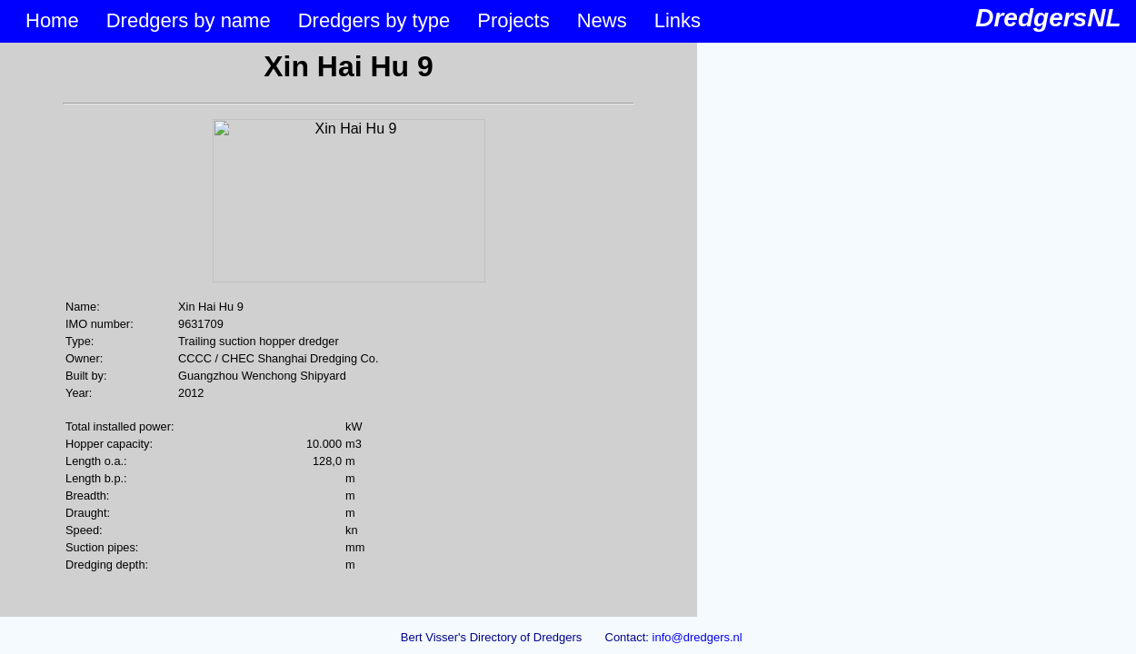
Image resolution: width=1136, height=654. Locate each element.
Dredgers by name (188, 20)
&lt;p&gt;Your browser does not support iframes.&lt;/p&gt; (348, 330)
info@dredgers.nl (697, 637)
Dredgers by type (374, 20)
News (602, 20)
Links (677, 20)
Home (52, 20)
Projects (513, 20)
